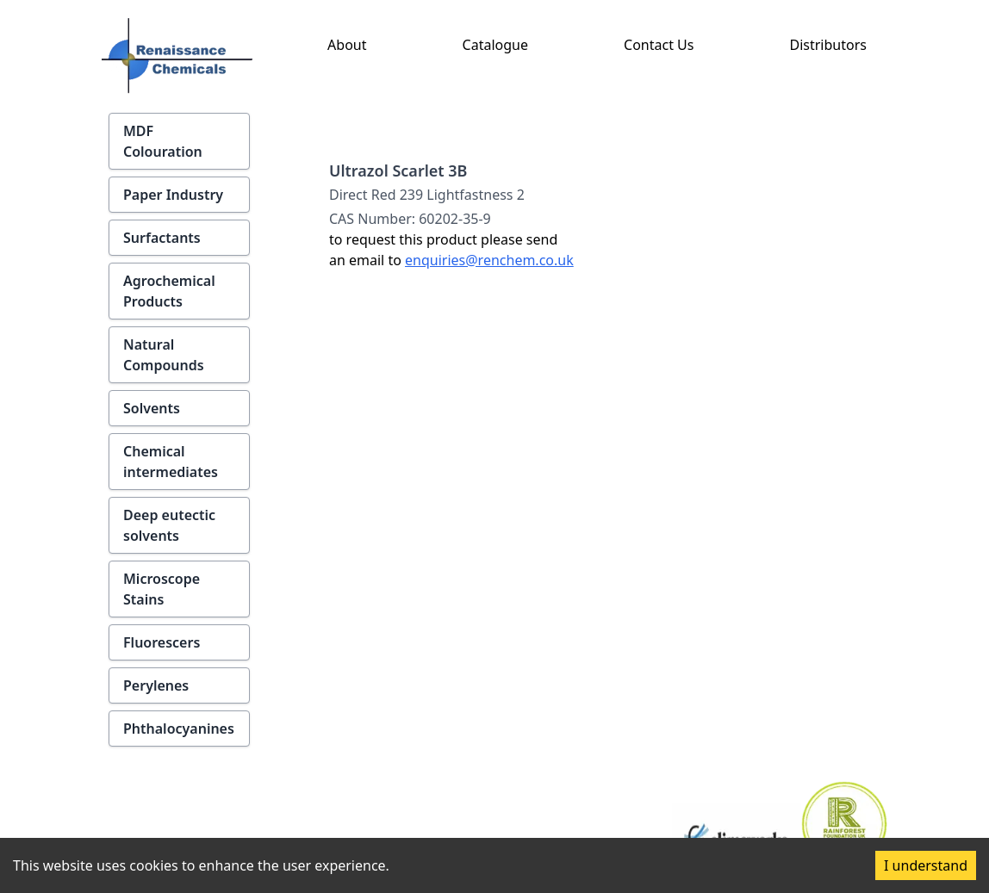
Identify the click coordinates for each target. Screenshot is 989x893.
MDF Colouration (162, 141)
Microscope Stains (161, 589)
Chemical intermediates (170, 461)
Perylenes (156, 685)
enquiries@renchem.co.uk (489, 260)
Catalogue (495, 44)
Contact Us (659, 44)
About (346, 44)
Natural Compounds (163, 355)
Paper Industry (173, 194)
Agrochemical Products (169, 291)
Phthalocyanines (178, 728)
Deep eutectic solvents (169, 525)
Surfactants (162, 237)
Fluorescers (161, 642)
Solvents (151, 408)
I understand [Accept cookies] (925, 865)
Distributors (828, 44)
